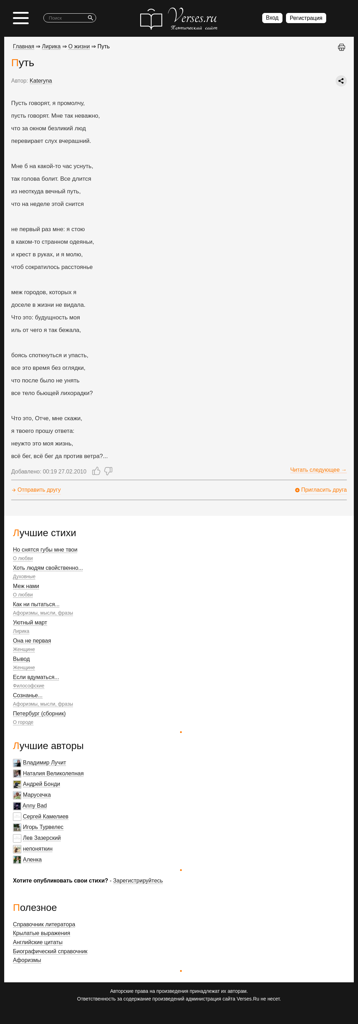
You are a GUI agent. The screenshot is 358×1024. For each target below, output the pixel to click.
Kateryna (41, 81)
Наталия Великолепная (53, 773)
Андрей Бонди (41, 784)
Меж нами (26, 586)
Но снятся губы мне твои (45, 550)
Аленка (32, 860)
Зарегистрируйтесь (138, 881)
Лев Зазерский (42, 838)
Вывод (21, 659)
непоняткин (37, 849)
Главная (23, 46)
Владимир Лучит (44, 763)
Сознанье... (28, 695)
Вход (272, 18)
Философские (28, 686)
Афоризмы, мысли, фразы (43, 613)
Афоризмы (27, 960)
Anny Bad (35, 806)
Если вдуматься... (36, 677)
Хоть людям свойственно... (48, 568)
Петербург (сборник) (39, 714)
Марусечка (37, 795)
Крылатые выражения (41, 933)
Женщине (24, 649)
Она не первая (32, 641)
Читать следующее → (318, 470)
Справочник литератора (44, 924)
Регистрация (306, 18)
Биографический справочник (50, 951)
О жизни (79, 46)
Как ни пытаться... (36, 604)
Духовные (24, 576)
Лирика (21, 631)
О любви (23, 558)
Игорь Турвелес (43, 827)
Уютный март (30, 622)
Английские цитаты (38, 942)
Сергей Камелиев (45, 816)
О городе (23, 722)
